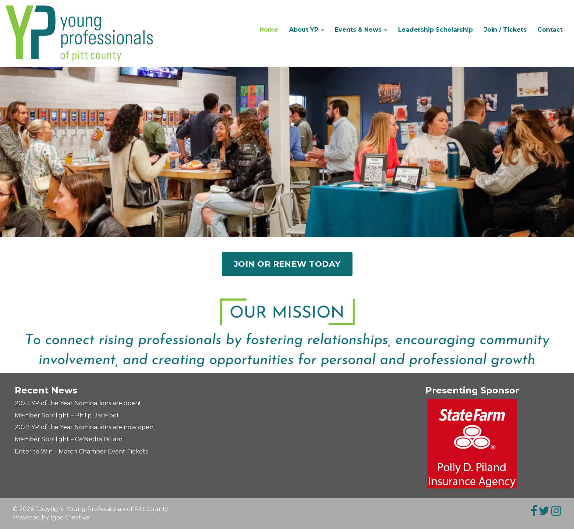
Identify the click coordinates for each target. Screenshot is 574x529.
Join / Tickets (505, 29)
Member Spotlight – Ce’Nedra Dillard (69, 439)
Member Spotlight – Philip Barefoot (67, 415)
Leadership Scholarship (435, 29)
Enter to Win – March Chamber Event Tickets (81, 451)
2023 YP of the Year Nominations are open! (77, 403)
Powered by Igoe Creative (51, 517)
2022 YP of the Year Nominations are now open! (85, 427)
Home (268, 29)
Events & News (361, 29)
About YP (306, 29)
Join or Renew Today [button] (287, 264)
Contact (550, 29)
